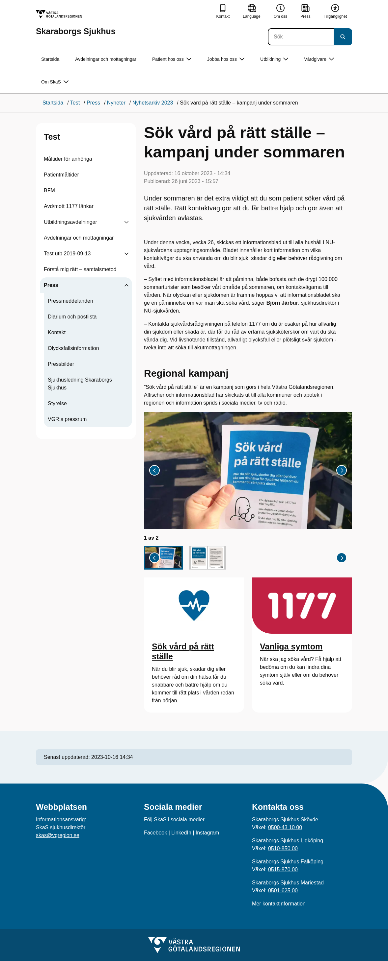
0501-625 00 (283, 890)
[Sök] (301, 36)
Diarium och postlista (72, 316)
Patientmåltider (61, 174)
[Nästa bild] (341, 470)
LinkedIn (181, 832)
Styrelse (57, 403)
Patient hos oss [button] (171, 59)
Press (51, 285)
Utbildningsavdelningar (70, 222)
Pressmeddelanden (70, 301)
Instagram (207, 832)
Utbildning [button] (274, 59)
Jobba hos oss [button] (225, 59)
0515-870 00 (283, 869)
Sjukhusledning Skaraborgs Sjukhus (80, 383)
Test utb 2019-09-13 (67, 253)
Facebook (155, 832)
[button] (163, 558)
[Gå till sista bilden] (154, 470)
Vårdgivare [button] (319, 59)
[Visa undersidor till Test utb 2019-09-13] (126, 253)
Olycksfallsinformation (73, 348)
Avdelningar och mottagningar (105, 59)
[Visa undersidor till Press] (126, 285)
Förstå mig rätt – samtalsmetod (80, 269)
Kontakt (57, 332)
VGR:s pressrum (67, 419)
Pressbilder (61, 364)
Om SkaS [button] (55, 82)
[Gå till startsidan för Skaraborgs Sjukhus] (76, 23)
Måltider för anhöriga (68, 159)
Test (52, 136)
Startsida (50, 59)
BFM (49, 190)
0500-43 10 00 (285, 827)
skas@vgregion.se (57, 835)
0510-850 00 (283, 848)
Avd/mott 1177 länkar (69, 206)
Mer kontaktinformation (279, 903)
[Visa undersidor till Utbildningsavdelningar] (126, 222)
